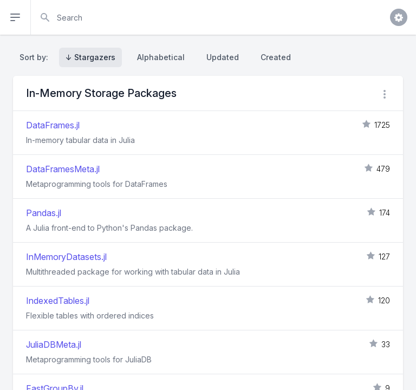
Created (276, 57)
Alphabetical (161, 57)
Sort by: (36, 57)
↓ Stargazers (90, 57)
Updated (222, 57)
